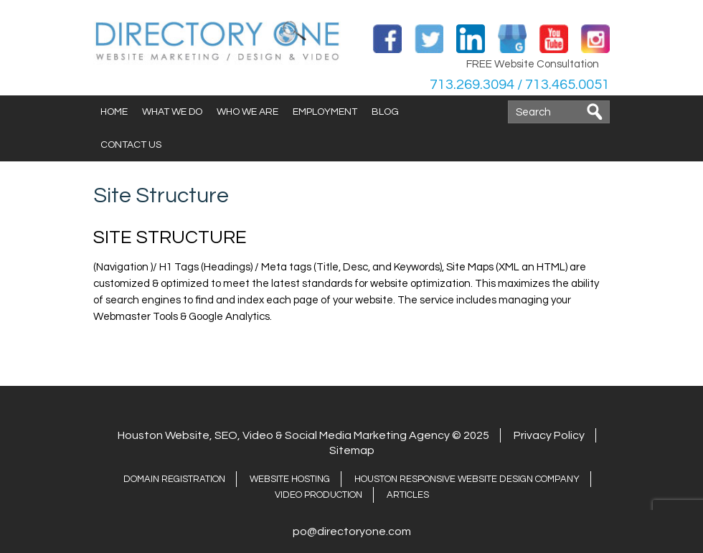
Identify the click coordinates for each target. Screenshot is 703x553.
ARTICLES (408, 495)
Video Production (318, 495)
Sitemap (351, 450)
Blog (385, 112)
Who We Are (247, 112)
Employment (325, 112)
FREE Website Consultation (532, 64)
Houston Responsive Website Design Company (467, 479)
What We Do (172, 112)
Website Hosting (290, 479)
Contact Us (130, 145)
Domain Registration (174, 479)
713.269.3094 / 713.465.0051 (520, 84)
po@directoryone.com (352, 531)
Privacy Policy (549, 435)
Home (114, 112)
